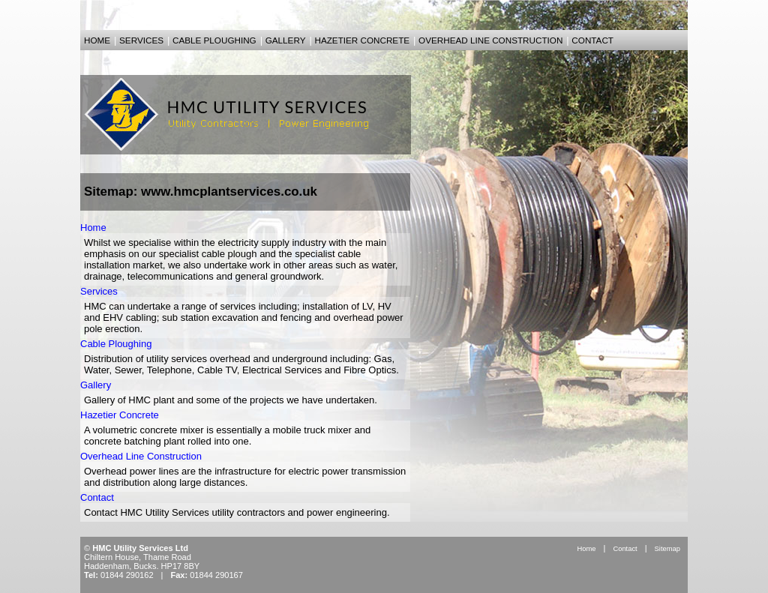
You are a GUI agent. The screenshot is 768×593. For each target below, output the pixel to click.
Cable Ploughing (116, 343)
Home (93, 227)
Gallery (95, 385)
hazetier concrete (362, 40)
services (141, 40)
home (97, 40)
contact (593, 40)
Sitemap (667, 548)
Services (99, 291)
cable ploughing (214, 40)
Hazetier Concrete (119, 415)
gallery (286, 40)
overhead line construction (490, 40)
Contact (97, 497)
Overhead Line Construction (141, 456)
